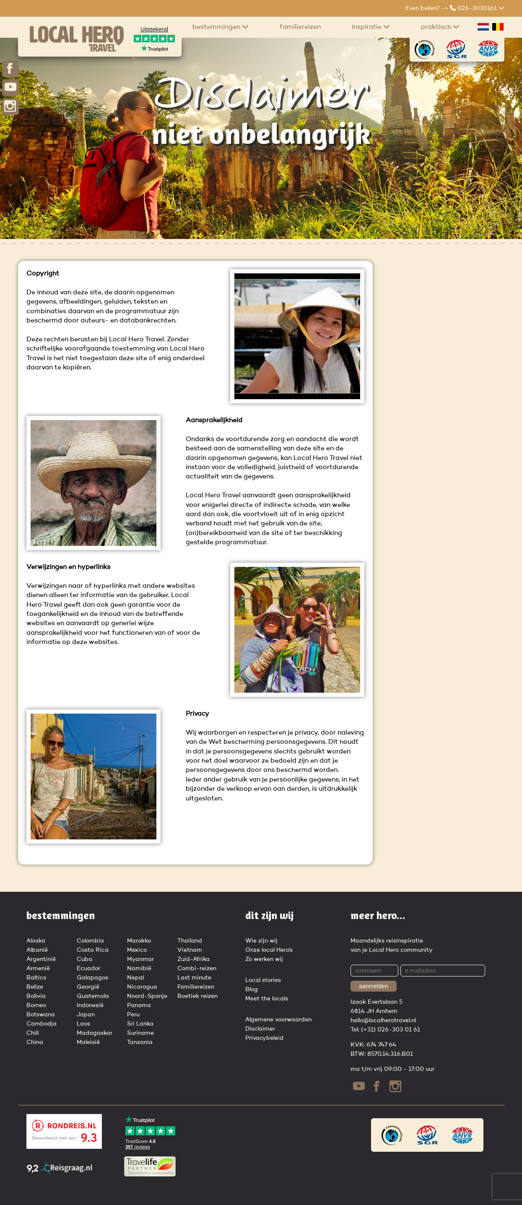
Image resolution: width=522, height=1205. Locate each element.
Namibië (139, 968)
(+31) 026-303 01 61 (390, 1030)
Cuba (84, 959)
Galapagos (92, 978)
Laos (83, 1024)
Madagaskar (94, 1033)
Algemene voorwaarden (278, 1020)
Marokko (139, 941)
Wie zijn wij (261, 941)
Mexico (137, 950)
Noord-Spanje (147, 996)
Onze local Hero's (269, 950)
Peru (133, 1015)
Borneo (36, 1005)
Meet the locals (266, 999)
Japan (86, 1015)
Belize (34, 987)
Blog (251, 989)
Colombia (90, 941)
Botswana (40, 1015)
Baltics (36, 978)
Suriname (140, 1033)
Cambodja (41, 1024)
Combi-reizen (196, 968)
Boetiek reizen (197, 996)
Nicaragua (142, 987)
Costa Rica (93, 950)
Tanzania (140, 1042)
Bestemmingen (220, 27)
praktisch (440, 27)
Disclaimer (260, 1029)
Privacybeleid (264, 1038)
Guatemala (93, 996)
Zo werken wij (264, 959)
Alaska (35, 941)
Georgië (88, 987)
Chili (32, 1033)
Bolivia (36, 996)
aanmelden (373, 986)
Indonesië (90, 1005)
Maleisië (88, 1042)
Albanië (37, 950)
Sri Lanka (140, 1024)
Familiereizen (300, 27)
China (34, 1042)
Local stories (263, 980)
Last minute (194, 978)
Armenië (38, 968)
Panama (139, 1005)
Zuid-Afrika (193, 959)
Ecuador (88, 968)
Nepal (135, 978)
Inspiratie (371, 27)
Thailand (189, 941)
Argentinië (41, 959)
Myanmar (140, 959)
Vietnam (189, 950)
